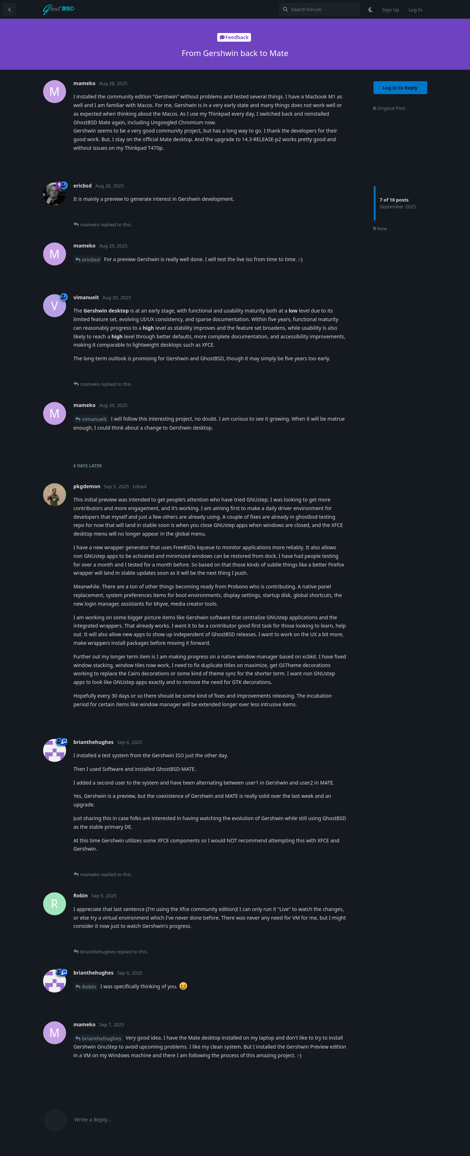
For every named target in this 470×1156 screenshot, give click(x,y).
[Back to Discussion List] (9, 9)
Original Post (389, 108)
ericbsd (91, 259)
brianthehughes (101, 1038)
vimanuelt (94, 419)
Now (380, 228)
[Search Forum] (319, 9)
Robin (89, 986)
